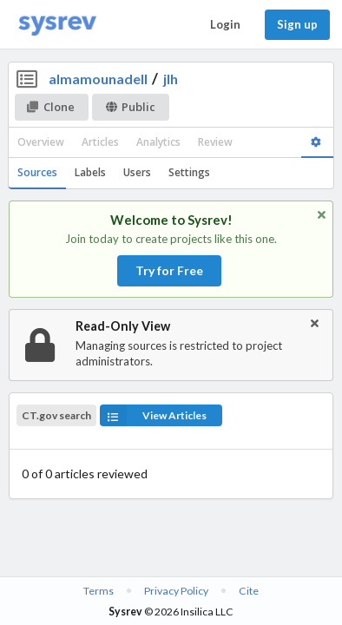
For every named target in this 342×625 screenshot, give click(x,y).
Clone (51, 107)
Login (225, 24)
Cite (249, 590)
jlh (170, 78)
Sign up (297, 24)
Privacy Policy (176, 590)
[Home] (57, 25)
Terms (98, 590)
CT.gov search (56, 416)
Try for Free (169, 270)
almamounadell (98, 78)
